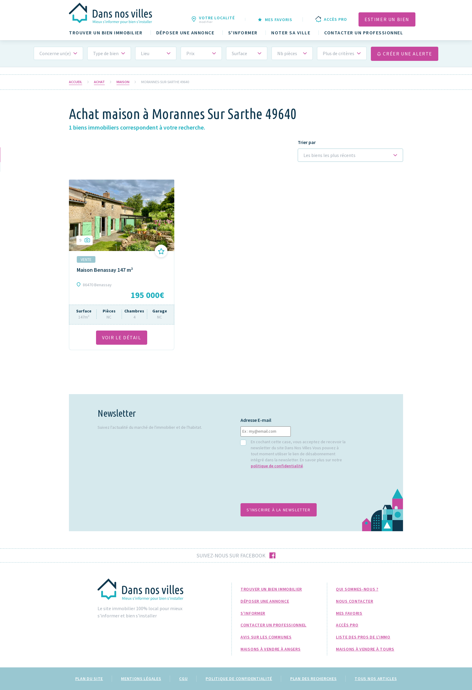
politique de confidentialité (277, 466)
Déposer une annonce (185, 33)
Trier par (307, 142)
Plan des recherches (313, 678)
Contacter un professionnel (363, 33)
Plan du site (89, 678)
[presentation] (286, 489)
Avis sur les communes (266, 637)
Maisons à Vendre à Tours (365, 649)
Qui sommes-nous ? (357, 589)
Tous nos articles (376, 678)
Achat (99, 82)
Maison (122, 82)
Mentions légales (141, 678)
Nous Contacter (354, 601)
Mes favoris (349, 613)
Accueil (75, 82)
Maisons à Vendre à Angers (271, 649)
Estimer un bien (387, 19)
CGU (183, 678)
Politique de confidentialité (239, 678)
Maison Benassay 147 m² (105, 269)
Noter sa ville (290, 33)
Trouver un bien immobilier (105, 33)
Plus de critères (338, 53)
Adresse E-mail (256, 420)
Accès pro (347, 625)
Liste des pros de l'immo (363, 637)
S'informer (243, 33)
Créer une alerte (404, 54)
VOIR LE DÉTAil (121, 337)
